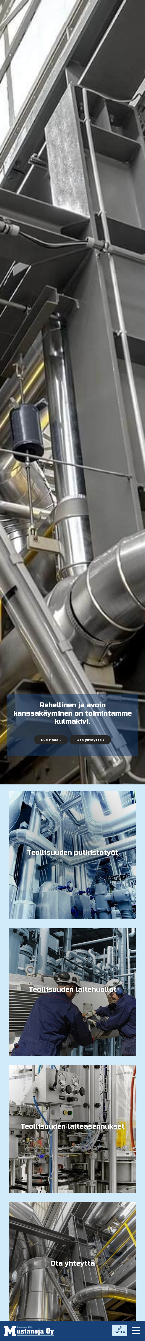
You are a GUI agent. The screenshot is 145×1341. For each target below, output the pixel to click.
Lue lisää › (51, 740)
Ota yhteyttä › (90, 740)
